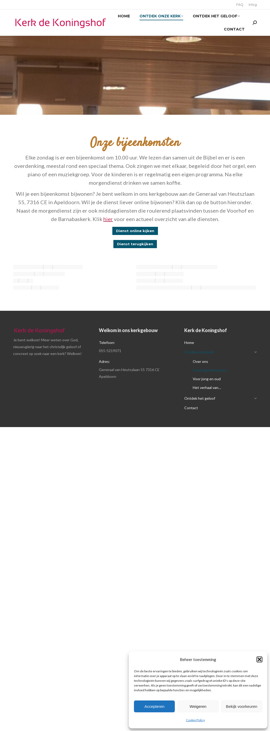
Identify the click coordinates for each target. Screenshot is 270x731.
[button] (259, 659)
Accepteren (154, 706)
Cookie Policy (195, 720)
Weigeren (198, 706)
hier (108, 219)
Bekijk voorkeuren (241, 706)
